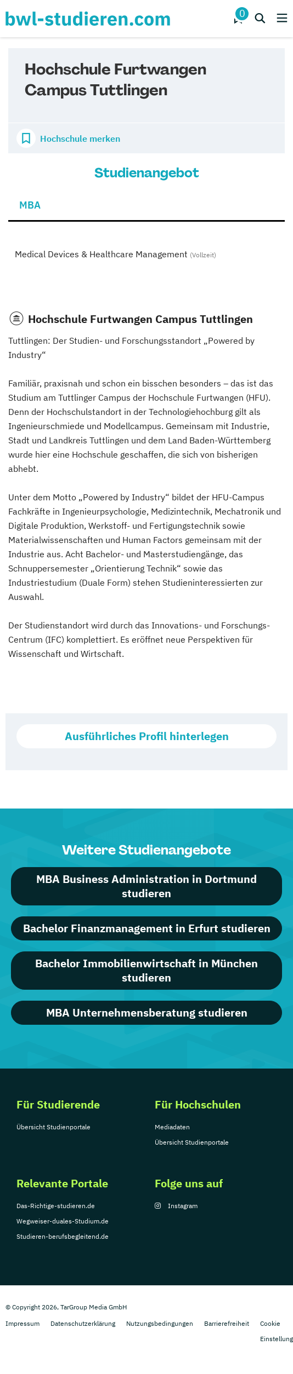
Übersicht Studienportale (53, 1127)
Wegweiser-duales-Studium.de (62, 1221)
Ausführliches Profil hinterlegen (147, 736)
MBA (30, 205)
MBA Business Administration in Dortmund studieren (146, 885)
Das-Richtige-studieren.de (55, 1206)
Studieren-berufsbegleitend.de (62, 1236)
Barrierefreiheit (226, 1323)
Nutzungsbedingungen (159, 1323)
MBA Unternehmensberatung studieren (146, 1012)
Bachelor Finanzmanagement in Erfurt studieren (147, 928)
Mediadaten (172, 1127)
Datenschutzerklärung (82, 1323)
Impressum (22, 1323)
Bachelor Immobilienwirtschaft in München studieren (146, 970)
